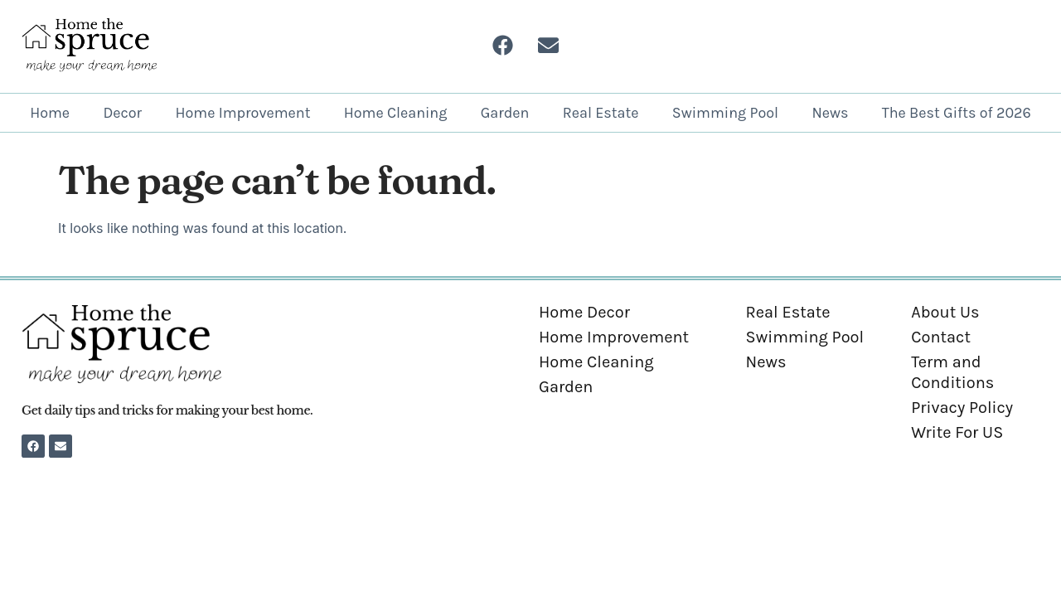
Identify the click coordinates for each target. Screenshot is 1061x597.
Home (50, 113)
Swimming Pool (725, 113)
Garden (505, 113)
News (829, 113)
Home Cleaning (396, 113)
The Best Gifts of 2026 (956, 113)
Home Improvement (242, 113)
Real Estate (601, 113)
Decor (122, 113)
